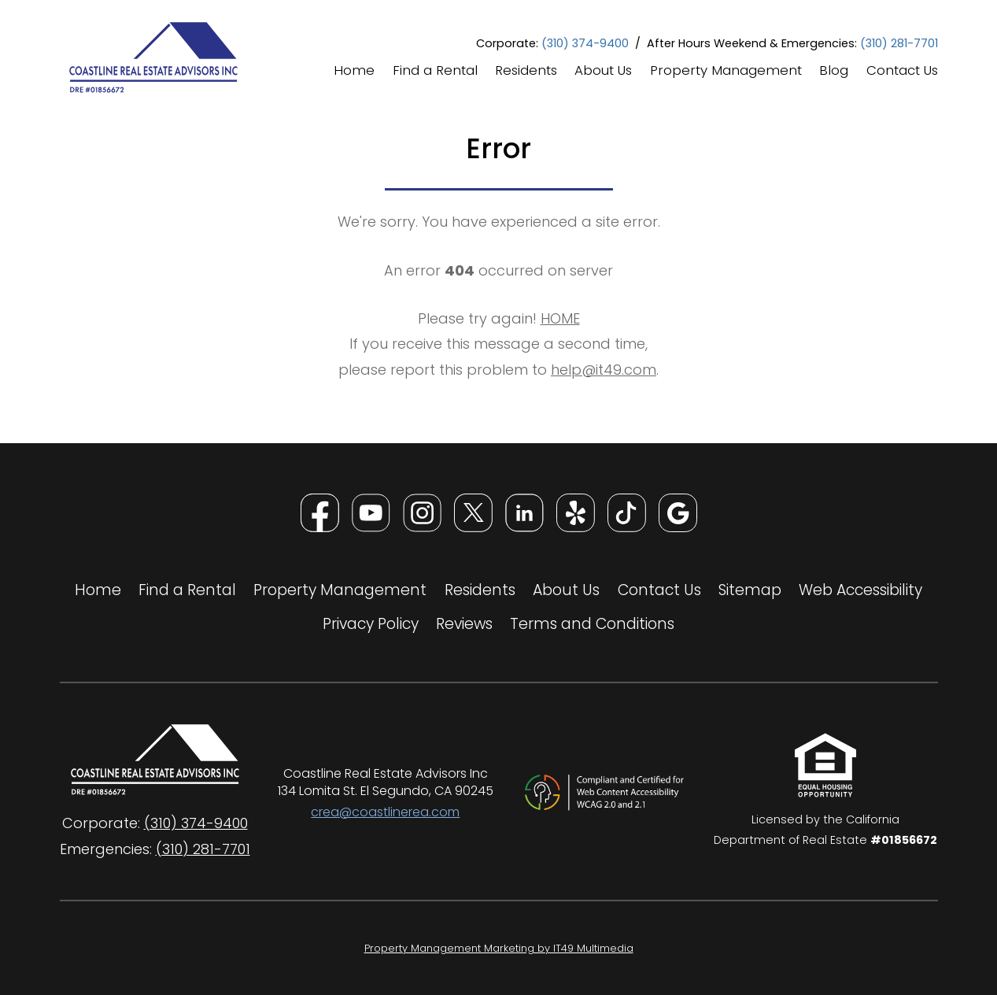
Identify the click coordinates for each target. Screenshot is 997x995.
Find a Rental (435, 72)
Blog (833, 72)
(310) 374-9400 (585, 43)
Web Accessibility (860, 590)
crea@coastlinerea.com (385, 812)
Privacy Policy (371, 623)
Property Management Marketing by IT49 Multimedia (553, 947)
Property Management (726, 72)
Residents (526, 72)
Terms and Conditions (592, 623)
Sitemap (749, 590)
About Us (603, 72)
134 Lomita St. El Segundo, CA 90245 (385, 791)
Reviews (464, 623)
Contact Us (902, 72)
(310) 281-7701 (899, 43)
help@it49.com (603, 369)
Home (354, 72)
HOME (560, 318)
